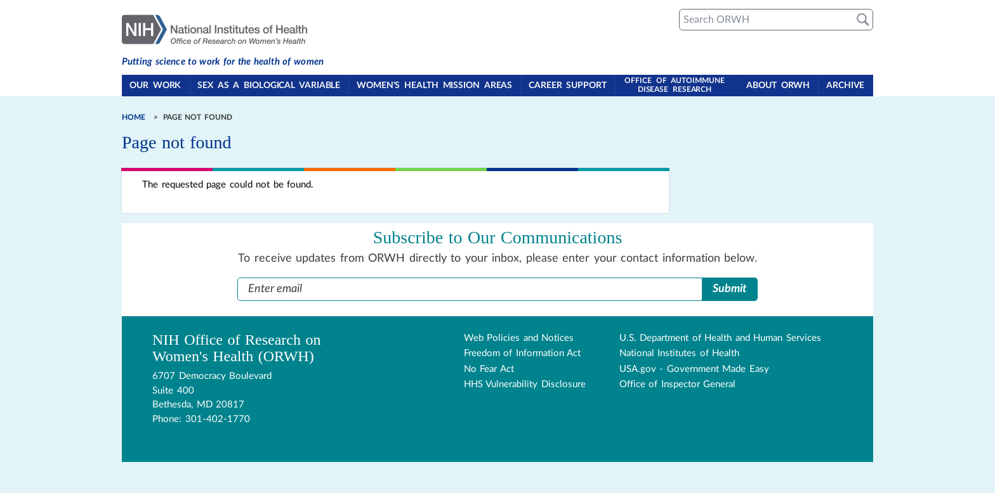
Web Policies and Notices (519, 337)
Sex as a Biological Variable (269, 86)
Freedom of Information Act (522, 353)
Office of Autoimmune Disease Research (675, 85)
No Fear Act (489, 368)
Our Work (155, 86)
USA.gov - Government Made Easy (694, 368)
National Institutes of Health (679, 353)
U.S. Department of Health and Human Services (720, 337)
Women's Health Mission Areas (435, 86)
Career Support (568, 86)
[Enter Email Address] (469, 288)
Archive (846, 86)
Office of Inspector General (677, 384)
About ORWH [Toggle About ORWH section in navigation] (778, 86)
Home (133, 117)
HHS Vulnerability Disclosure (525, 384)
